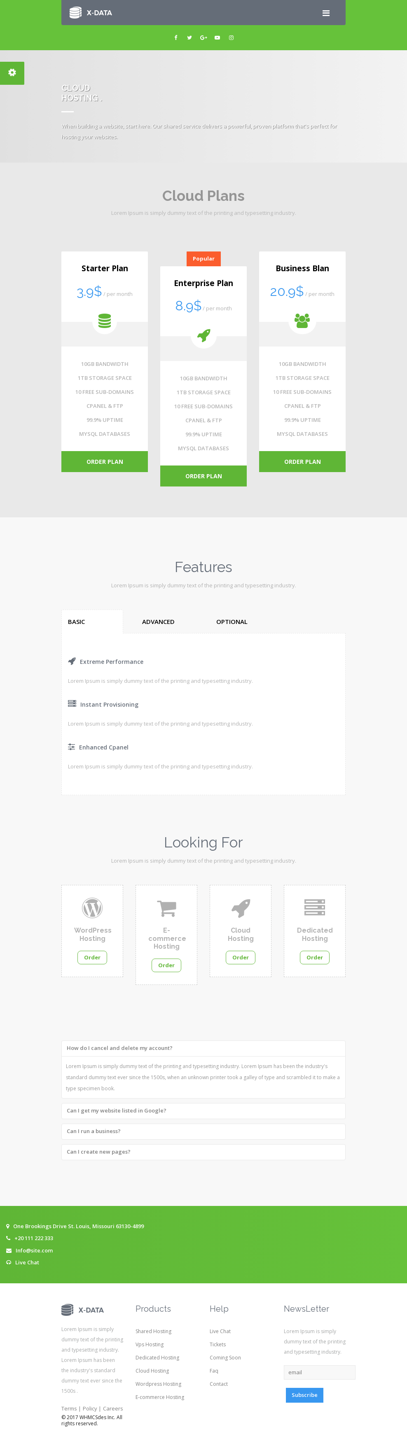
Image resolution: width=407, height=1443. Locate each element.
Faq (214, 1370)
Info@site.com (34, 1250)
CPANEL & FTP (105, 406)
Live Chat (27, 1262)
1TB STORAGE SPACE (105, 378)
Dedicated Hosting (157, 1357)
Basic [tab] (76, 621)
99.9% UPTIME (105, 420)
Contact (219, 1383)
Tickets (218, 1344)
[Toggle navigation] (325, 13)
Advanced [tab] (158, 621)
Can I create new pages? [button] (99, 1151)
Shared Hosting (153, 1331)
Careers (113, 1408)
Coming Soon (225, 1357)
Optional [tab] (232, 621)
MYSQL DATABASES (104, 434)
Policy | (92, 1408)
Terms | (71, 1408)
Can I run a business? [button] (94, 1131)
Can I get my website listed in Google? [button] (116, 1110)
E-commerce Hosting (160, 1397)
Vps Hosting (150, 1344)
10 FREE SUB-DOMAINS (104, 392)
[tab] (203, 1047)
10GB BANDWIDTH (105, 364)
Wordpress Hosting (158, 1383)
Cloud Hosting (152, 1370)
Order (92, 957)
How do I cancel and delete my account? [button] (120, 1048)
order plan (105, 461)
